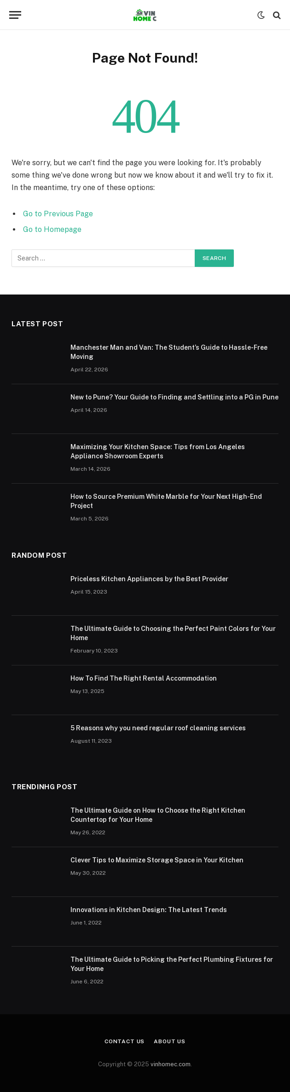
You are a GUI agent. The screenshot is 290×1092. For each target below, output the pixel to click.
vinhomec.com (171, 1064)
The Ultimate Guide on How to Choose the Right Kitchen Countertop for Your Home (157, 815)
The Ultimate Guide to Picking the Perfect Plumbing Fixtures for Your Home (171, 964)
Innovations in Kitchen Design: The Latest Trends (148, 909)
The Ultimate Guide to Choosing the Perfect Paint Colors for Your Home (173, 633)
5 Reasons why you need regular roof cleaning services (158, 728)
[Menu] (15, 15)
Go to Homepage (52, 229)
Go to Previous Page (58, 213)
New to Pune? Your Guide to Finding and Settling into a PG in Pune (174, 397)
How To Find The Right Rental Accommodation (143, 678)
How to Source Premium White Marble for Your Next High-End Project (166, 501)
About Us (170, 1041)
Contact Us (124, 1041)
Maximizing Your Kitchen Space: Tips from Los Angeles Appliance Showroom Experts (157, 451)
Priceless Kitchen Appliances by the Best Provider (149, 579)
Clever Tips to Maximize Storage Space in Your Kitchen (157, 860)
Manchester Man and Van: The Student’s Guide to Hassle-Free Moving (168, 352)
